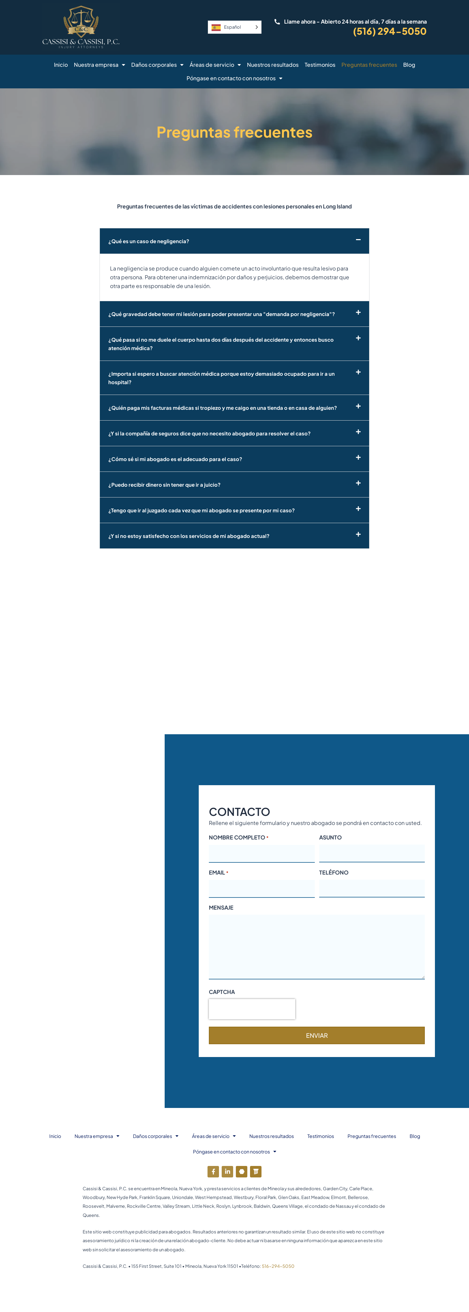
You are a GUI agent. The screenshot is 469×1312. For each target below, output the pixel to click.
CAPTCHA (222, 991)
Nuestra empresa (99, 65)
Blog (409, 64)
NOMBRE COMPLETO (239, 837)
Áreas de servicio (215, 65)
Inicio (61, 64)
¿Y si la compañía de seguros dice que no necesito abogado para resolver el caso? (213, 433)
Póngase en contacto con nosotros (234, 78)
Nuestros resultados (273, 64)
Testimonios (320, 64)
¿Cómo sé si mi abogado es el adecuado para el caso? (177, 458)
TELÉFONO (334, 872)
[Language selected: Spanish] (234, 27)
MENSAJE (221, 907)
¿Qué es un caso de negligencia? (150, 241)
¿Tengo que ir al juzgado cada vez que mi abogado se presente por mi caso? (205, 510)
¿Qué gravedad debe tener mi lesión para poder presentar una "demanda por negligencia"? (226, 313)
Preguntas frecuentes (369, 64)
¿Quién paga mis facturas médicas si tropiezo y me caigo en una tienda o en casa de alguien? (227, 407)
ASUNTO (330, 837)
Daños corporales (157, 65)
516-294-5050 (278, 1266)
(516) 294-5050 (390, 31)
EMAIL (218, 872)
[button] (234, 241)
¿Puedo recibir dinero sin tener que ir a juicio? (166, 484)
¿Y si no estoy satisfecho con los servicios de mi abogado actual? (191, 535)
